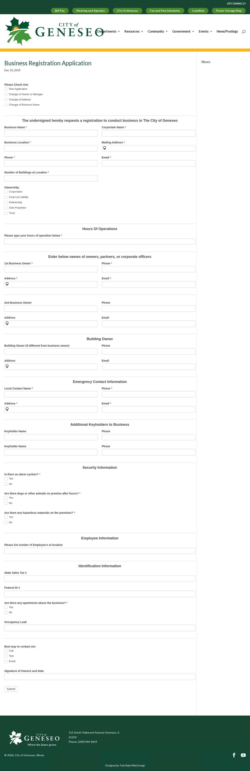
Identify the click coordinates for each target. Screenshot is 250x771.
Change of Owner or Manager (23, 94)
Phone (9, 157)
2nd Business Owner (18, 302)
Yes (8, 478)
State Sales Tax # (15, 572)
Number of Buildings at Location (26, 172)
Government (181, 31)
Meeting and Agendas (90, 10)
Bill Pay (60, 10)
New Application (15, 89)
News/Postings (227, 31)
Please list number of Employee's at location (33, 544)
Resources (132, 31)
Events (203, 31)
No (8, 484)
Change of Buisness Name (21, 105)
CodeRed (198, 10)
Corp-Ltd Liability (16, 197)
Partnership (13, 202)
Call (8, 651)
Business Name (15, 127)
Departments (106, 31)
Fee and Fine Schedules (165, 10)
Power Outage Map (229, 10)
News (205, 62)
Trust (9, 213)
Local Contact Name (18, 388)
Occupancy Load (15, 622)
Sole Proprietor (15, 208)
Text (9, 656)
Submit (11, 689)
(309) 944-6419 (87, 741)
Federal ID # (12, 587)
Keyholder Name (15, 431)
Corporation (13, 192)
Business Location (17, 142)
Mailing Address (113, 142)
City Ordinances (127, 10)
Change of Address (17, 99)
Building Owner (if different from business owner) (36, 345)
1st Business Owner (18, 263)
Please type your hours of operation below (33, 235)
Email (106, 157)
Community (156, 31)
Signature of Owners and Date (24, 671)
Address (10, 278)
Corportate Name (114, 127)
